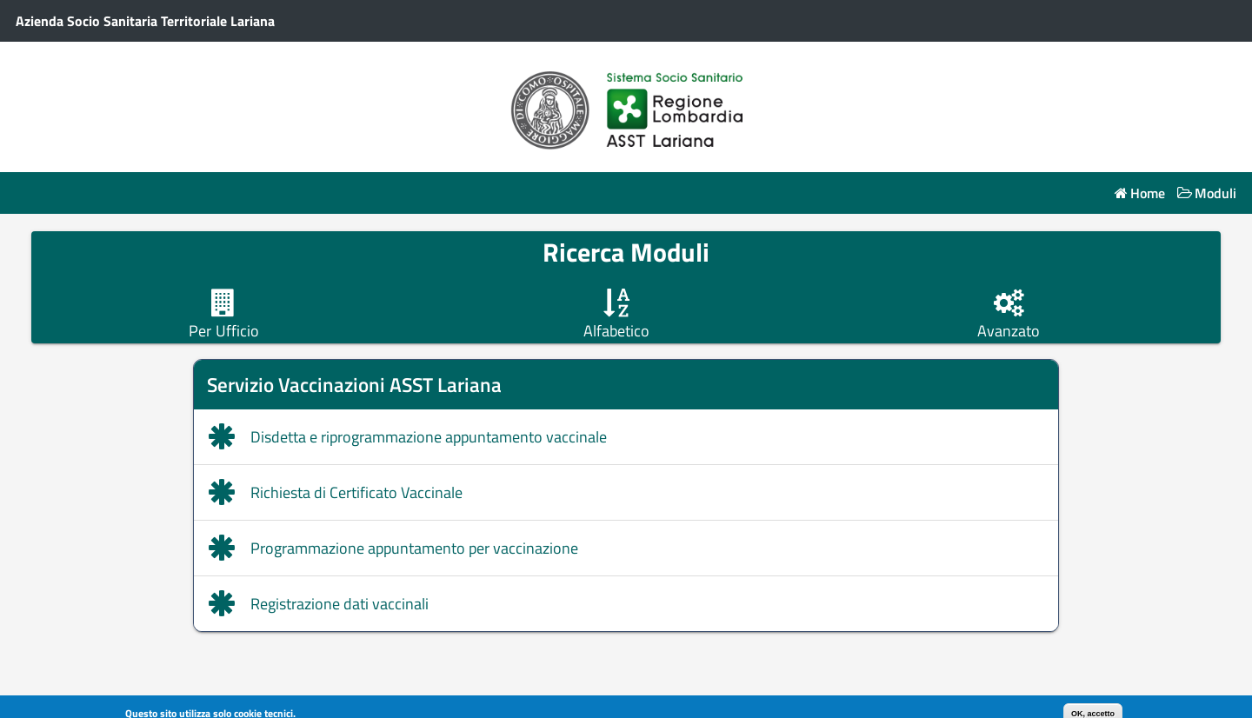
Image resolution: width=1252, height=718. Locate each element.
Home (1147, 193)
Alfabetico (616, 331)
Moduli (1215, 193)
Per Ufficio (224, 331)
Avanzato (1008, 331)
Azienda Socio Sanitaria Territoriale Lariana (145, 20)
